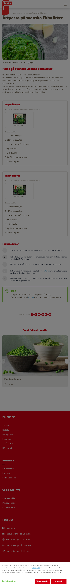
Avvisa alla (59, 581)
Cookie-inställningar (9, 581)
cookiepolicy (36, 568)
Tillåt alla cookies (42, 581)
